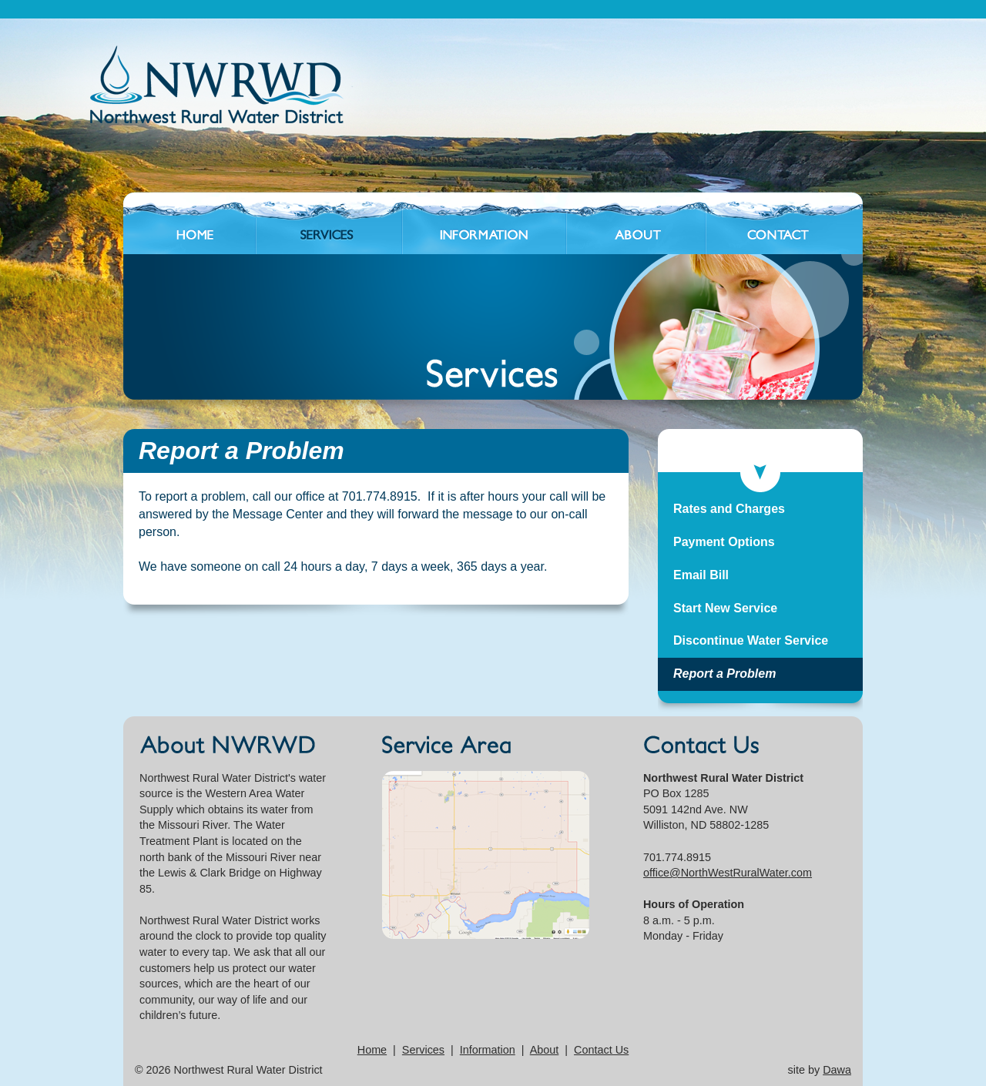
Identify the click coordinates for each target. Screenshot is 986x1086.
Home (372, 1050)
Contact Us (601, 1050)
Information (487, 1050)
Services (423, 1050)
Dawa (837, 1070)
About (544, 1050)
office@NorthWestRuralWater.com (727, 872)
